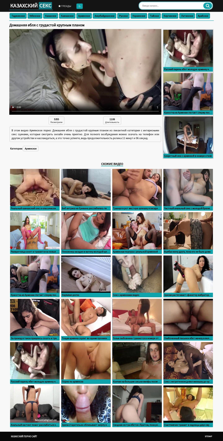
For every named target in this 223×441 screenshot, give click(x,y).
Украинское (138, 15)
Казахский (31, 5)
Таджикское (18, 15)
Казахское (50, 15)
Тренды (64, 6)
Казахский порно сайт (24, 436)
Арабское (203, 15)
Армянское (84, 15)
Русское (123, 15)
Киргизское (170, 15)
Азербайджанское (104, 15)
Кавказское (67, 15)
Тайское (154, 15)
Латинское (187, 15)
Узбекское (34, 15)
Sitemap (208, 436)
